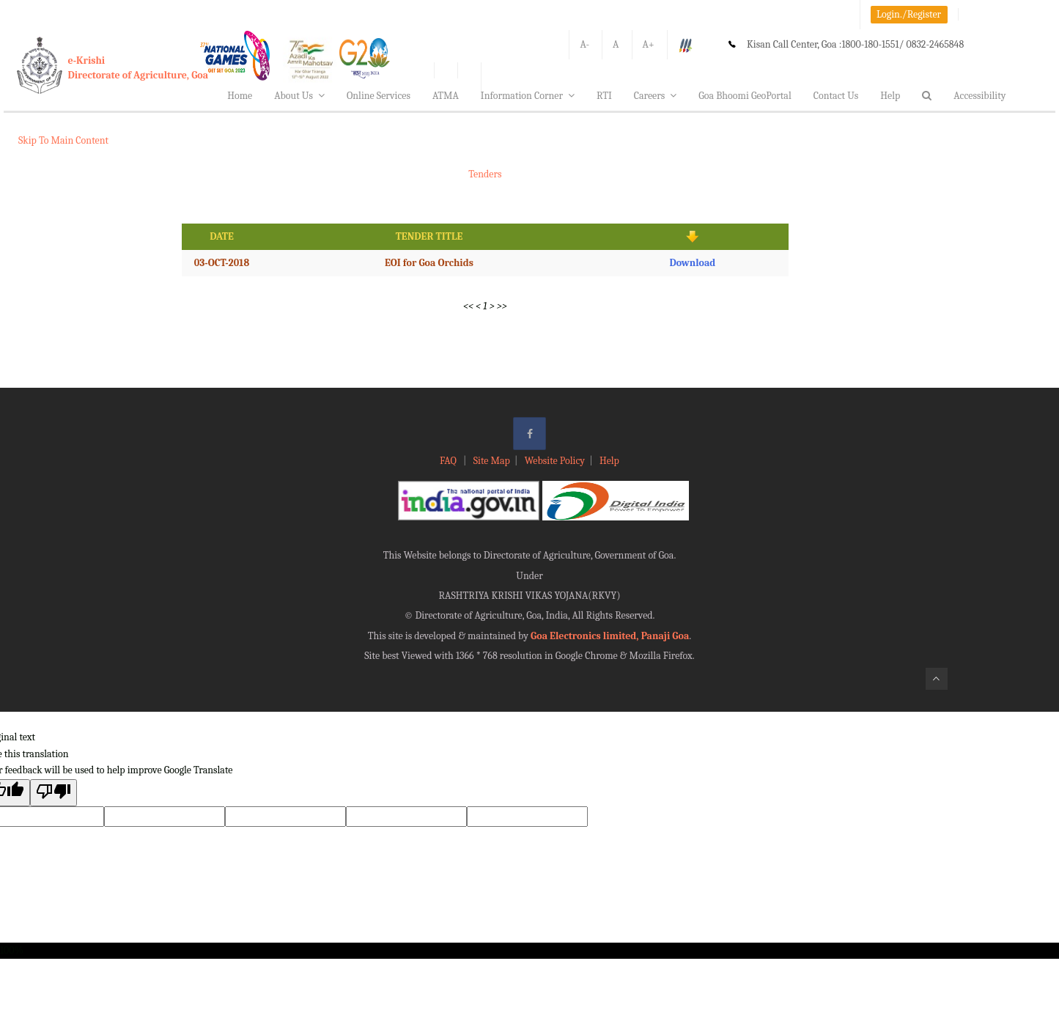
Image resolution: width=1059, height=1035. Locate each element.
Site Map (491, 460)
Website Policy (555, 460)
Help (890, 95)
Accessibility (979, 95)
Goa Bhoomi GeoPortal (744, 95)
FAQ (449, 460)
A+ (648, 44)
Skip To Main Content (63, 140)
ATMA (445, 95)
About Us (299, 95)
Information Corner (528, 95)
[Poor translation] (53, 792)
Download (692, 263)
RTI (604, 95)
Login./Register (909, 14)
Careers (655, 95)
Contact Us (836, 95)
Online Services (378, 95)
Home (239, 95)
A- (584, 44)
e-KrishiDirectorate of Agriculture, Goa (138, 67)
